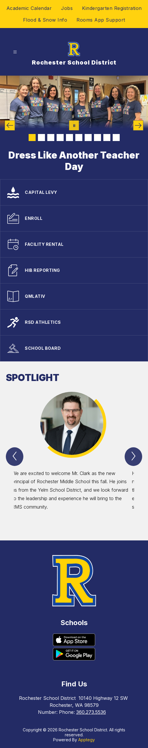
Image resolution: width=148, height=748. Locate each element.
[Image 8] (97, 137)
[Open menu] (15, 52)
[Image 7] (88, 137)
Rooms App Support (100, 20)
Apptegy (86, 739)
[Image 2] (41, 137)
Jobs (67, 8)
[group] (74, 456)
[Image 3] (50, 137)
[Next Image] (138, 125)
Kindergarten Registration (112, 8)
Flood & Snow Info (45, 20)
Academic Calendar (29, 8)
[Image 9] (106, 137)
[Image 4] (60, 137)
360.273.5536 (91, 712)
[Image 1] (32, 137)
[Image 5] (69, 137)
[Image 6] (78, 137)
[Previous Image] (10, 125)
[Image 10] (116, 137)
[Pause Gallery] (74, 125)
